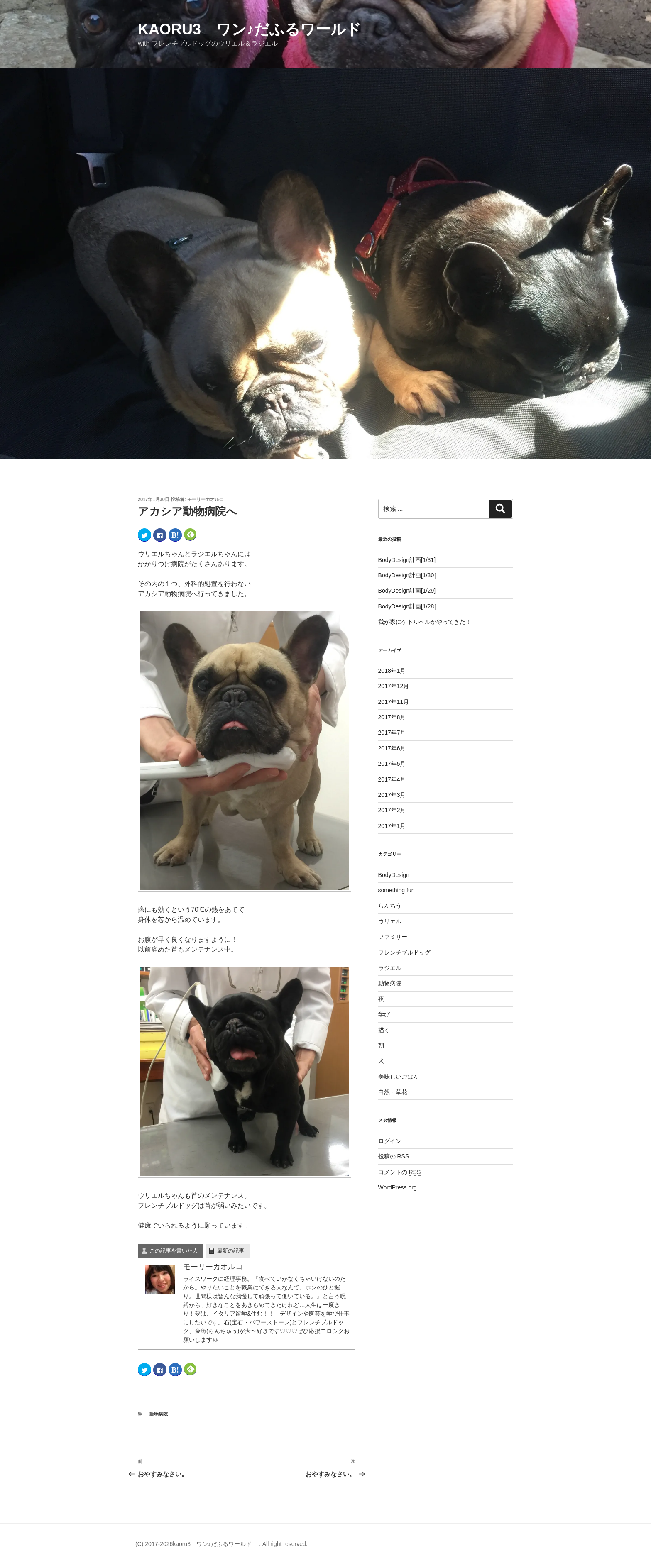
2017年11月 (393, 701)
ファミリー (392, 936)
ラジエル (389, 968)
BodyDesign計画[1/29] (407, 590)
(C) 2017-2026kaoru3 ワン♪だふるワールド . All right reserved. (221, 1544)
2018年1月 (392, 670)
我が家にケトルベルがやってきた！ (424, 621)
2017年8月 (392, 717)
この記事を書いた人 (173, 1251)
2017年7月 (392, 732)
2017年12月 (393, 686)
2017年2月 (392, 810)
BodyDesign (394, 875)
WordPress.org (397, 1187)
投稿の (393, 1156)
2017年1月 (392, 826)
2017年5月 (392, 763)
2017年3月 (392, 794)
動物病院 (158, 1414)
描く (384, 1030)
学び (384, 1014)
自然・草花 (392, 1092)
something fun (396, 890)
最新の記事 (230, 1251)
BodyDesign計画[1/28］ (409, 606)
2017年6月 (392, 748)
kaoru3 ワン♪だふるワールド (257, 29)
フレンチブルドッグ (404, 952)
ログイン (389, 1141)
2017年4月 (392, 779)
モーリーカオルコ (205, 499)
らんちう (389, 905)
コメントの (399, 1172)
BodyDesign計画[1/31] (407, 560)
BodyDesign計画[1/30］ (409, 575)
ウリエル (389, 921)
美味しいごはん (398, 1076)
